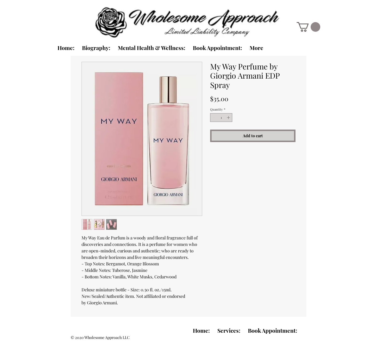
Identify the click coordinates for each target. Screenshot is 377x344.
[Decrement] (214, 117)
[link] (308, 27)
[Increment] (229, 117)
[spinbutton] (221, 117)
